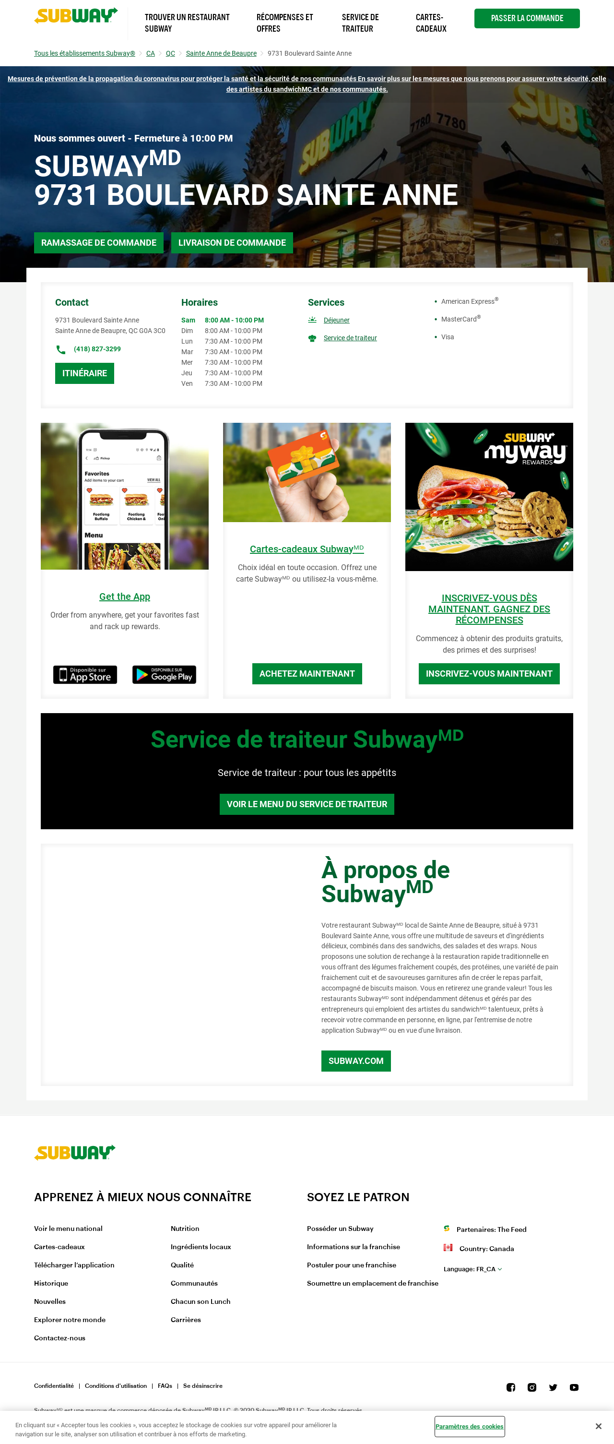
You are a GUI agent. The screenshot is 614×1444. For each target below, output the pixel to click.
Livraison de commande (232, 243)
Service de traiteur (350, 338)
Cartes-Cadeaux (431, 23)
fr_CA (470, 1269)
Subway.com (356, 1061)
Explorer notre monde (70, 1320)
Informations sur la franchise (353, 1247)
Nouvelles (50, 1302)
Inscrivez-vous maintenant (489, 673)
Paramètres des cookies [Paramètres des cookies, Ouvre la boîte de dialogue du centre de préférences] (470, 1426)
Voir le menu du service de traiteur (307, 804)
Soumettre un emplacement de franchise (372, 1283)
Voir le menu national (68, 1229)
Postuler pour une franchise (351, 1265)
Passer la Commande (527, 18)
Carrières (186, 1320)
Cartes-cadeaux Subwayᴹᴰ (307, 549)
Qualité (182, 1265)
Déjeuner (337, 320)
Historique (51, 1283)
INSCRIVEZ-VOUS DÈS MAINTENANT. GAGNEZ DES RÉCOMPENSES (489, 609)
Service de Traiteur (360, 23)
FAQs (165, 1386)
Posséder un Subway (340, 1229)
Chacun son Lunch (201, 1302)
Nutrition (185, 1229)
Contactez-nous (59, 1338)
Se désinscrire (203, 1386)
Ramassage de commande (98, 243)
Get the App (124, 596)
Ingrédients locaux (201, 1247)
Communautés (194, 1283)
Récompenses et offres (285, 23)
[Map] (170, 965)
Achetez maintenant (307, 673)
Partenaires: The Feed (492, 1230)
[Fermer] (598, 1426)
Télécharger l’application (74, 1265)
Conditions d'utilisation (116, 1386)
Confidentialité (54, 1386)
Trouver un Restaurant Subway (187, 23)
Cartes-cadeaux (59, 1247)
